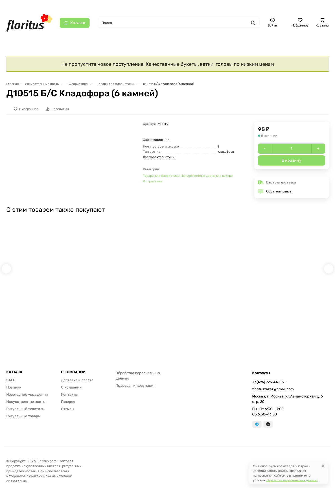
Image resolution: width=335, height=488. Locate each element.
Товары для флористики (161, 177)
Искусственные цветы (85, 38)
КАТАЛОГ (14, 376)
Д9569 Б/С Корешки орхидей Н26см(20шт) (166, 296)
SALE (10, 384)
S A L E (16, 38)
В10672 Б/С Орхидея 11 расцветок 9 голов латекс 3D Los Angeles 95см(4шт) (35, 298)
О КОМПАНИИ (73, 376)
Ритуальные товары (191, 38)
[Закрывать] (105, 415)
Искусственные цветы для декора (207, 177)
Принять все (87, 470)
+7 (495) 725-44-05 (197, 6)
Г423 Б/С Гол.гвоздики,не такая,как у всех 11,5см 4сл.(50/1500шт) (230, 298)
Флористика (152, 183)
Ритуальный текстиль (139, 38)
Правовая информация (135, 390)
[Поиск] (179, 23)
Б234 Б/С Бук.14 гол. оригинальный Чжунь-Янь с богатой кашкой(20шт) (296, 298)
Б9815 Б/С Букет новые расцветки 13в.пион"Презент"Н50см (98, 298)
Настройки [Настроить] (28, 470)
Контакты (126, 6)
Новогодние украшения (27, 399)
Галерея (145, 6)
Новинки (44, 38)
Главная (50, 6)
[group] (83, 150)
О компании (105, 6)
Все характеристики (159, 159)
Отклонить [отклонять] (57, 470)
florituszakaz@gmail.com (273, 393)
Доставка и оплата (76, 6)
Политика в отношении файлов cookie (45, 459)
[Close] (323, 466)
